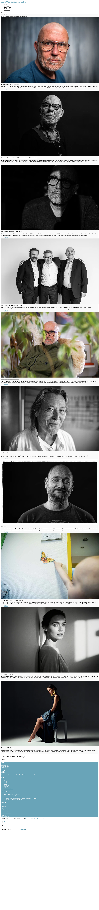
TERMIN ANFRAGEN (6, 813)
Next (3, 759)
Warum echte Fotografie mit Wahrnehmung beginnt (13, 600)
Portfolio (7, 7)
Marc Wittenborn (9, 2)
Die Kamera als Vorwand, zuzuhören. (10, 379)
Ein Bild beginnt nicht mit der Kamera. (10, 84)
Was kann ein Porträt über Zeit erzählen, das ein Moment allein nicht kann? (19, 157)
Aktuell (7, 6)
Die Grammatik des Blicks (7, 674)
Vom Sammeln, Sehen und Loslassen (12, 795)
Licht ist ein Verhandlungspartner (9, 747)
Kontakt (7, 10)
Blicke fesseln (4, 526)
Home (5, 4)
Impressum (6, 786)
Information (8, 8)
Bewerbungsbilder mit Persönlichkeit (12, 794)
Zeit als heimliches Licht (7, 452)
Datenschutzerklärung (8, 788)
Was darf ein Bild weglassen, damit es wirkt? (11, 231)
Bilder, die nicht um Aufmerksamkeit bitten (11, 305)
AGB (5, 787)
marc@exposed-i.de (5, 816)
